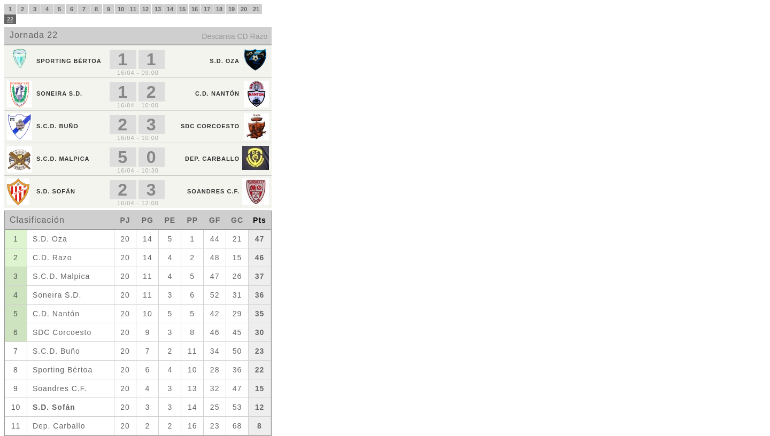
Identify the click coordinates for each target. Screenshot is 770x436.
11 (133, 9)
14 (170, 9)
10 (121, 9)
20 (244, 9)
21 (256, 9)
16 (194, 9)
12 (145, 9)
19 (231, 9)
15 (182, 9)
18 (219, 9)
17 (207, 9)
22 (10, 19)
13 (158, 9)
